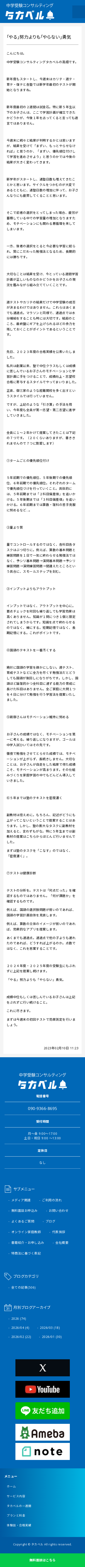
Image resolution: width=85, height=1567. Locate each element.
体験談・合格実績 (19, 1525)
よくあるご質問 (22, 1221)
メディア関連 (21, 1200)
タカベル (37, 1544)
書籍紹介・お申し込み (27, 1242)
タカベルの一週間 (19, 1506)
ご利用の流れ (52, 1200)
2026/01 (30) (52, 1337)
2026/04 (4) (20, 1327)
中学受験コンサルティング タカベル (30, 11)
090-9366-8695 (42, 1108)
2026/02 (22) (21, 1337)
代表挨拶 (58, 1232)
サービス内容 (16, 1496)
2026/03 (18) (50, 1327)
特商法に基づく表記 (26, 1253)
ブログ (51, 1221)
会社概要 (61, 1242)
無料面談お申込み (24, 1210)
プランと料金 (16, 1515)
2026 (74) (18, 1318)
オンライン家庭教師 (26, 1232)
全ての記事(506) (23, 1287)
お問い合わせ (58, 1210)
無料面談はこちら (42, 1560)
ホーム (11, 1486)
